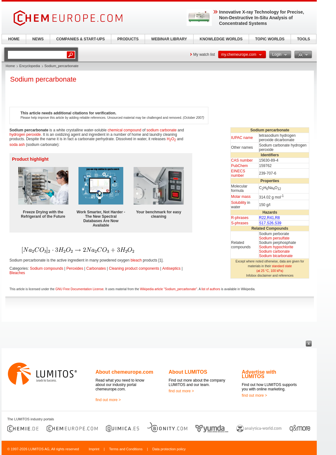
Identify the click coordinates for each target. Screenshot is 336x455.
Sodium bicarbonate (276, 256)
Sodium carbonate (274, 251)
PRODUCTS (127, 39)
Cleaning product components (134, 268)
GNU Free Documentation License (79, 289)
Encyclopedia (29, 66)
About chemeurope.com (124, 372)
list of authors (210, 289)
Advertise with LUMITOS (259, 374)
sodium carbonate (162, 130)
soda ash (17, 144)
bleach (136, 260)
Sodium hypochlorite (276, 247)
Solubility (238, 202)
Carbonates (96, 268)
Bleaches (17, 273)
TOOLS (303, 39)
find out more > (108, 400)
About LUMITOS (188, 372)
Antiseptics (171, 268)
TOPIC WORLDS (269, 39)
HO (171, 139)
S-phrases (239, 223)
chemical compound (124, 130)
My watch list (204, 54)
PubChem (239, 166)
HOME (14, 39)
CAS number (242, 160)
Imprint (94, 449)
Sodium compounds (46, 268)
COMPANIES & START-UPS (80, 39)
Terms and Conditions (125, 449)
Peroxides (75, 268)
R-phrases (239, 218)
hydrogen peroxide (25, 134)
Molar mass (241, 196)
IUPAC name (242, 137)
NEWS (38, 39)
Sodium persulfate (274, 238)
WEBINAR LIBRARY (169, 39)
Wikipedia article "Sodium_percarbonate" (168, 289)
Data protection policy (169, 449)
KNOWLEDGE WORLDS (221, 39)
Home (10, 66)
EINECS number (238, 173)
